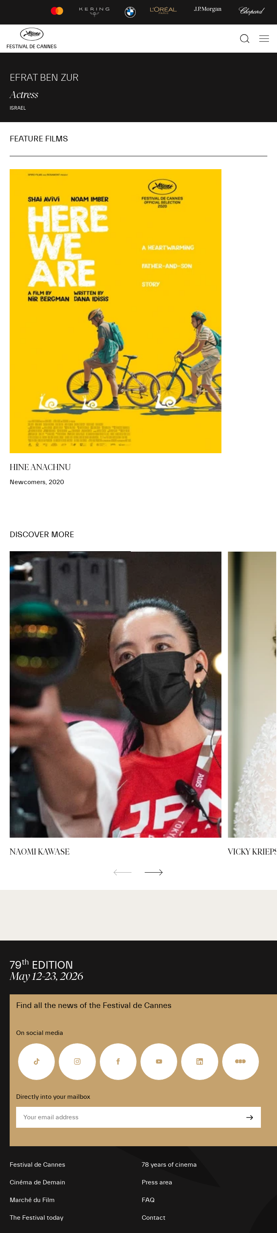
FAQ (148, 1200)
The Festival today (36, 1217)
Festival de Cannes (37, 1164)
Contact (153, 1217)
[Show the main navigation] (264, 38)
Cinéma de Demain (37, 1182)
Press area (157, 1182)
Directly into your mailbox (53, 1096)
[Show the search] (244, 38)
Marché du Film (32, 1200)
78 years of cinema (169, 1164)
